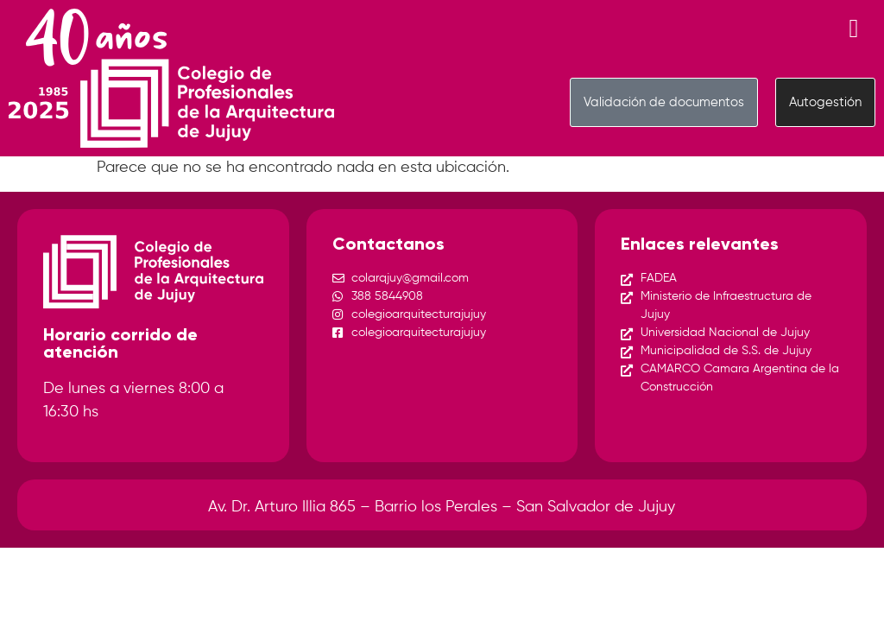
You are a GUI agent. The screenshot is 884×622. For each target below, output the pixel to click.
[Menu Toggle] (854, 28)
